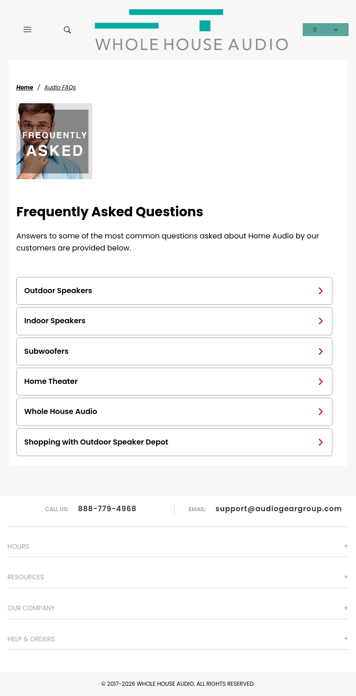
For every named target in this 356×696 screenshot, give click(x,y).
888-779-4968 (107, 508)
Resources (25, 577)
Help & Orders (31, 639)
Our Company (31, 608)
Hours (18, 546)
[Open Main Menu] (27, 30)
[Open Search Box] (67, 30)
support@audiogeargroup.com (279, 508)
